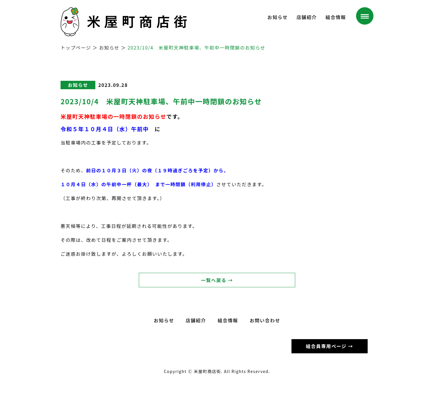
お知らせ (277, 17)
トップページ (76, 47)
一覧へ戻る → (217, 280)
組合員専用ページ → (329, 346)
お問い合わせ (265, 320)
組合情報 (336, 17)
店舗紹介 (306, 17)
